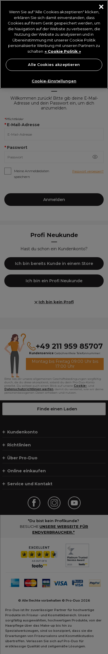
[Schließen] (101, 7)
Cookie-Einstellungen (54, 81)
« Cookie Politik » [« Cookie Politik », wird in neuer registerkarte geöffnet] (63, 51)
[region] (54, 44)
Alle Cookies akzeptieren (54, 64)
